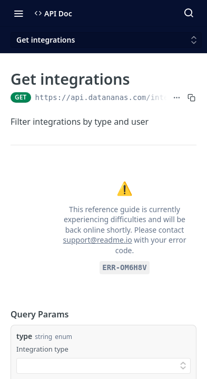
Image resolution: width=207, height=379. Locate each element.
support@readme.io (97, 240)
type (24, 336)
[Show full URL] (176, 97)
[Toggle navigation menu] (18, 13)
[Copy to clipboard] (191, 97)
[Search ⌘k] (188, 13)
